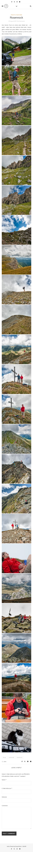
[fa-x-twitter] (14, 2)
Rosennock (19, 757)
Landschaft (11, 757)
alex (5, 761)
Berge (4, 757)
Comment (5, 805)
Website (4, 797)
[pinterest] (19, 2)
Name (4, 780)
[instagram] (17, 2)
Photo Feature (16, 15)
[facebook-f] (11, 2)
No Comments (21, 21)
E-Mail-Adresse (7, 788)
